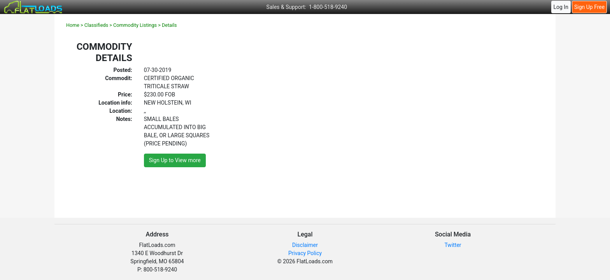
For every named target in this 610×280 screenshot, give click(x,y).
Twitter (452, 245)
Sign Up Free (589, 7)
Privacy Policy (305, 253)
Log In (560, 7)
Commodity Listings (135, 25)
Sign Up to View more (175, 160)
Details (169, 25)
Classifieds (96, 25)
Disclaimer (305, 245)
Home (72, 25)
